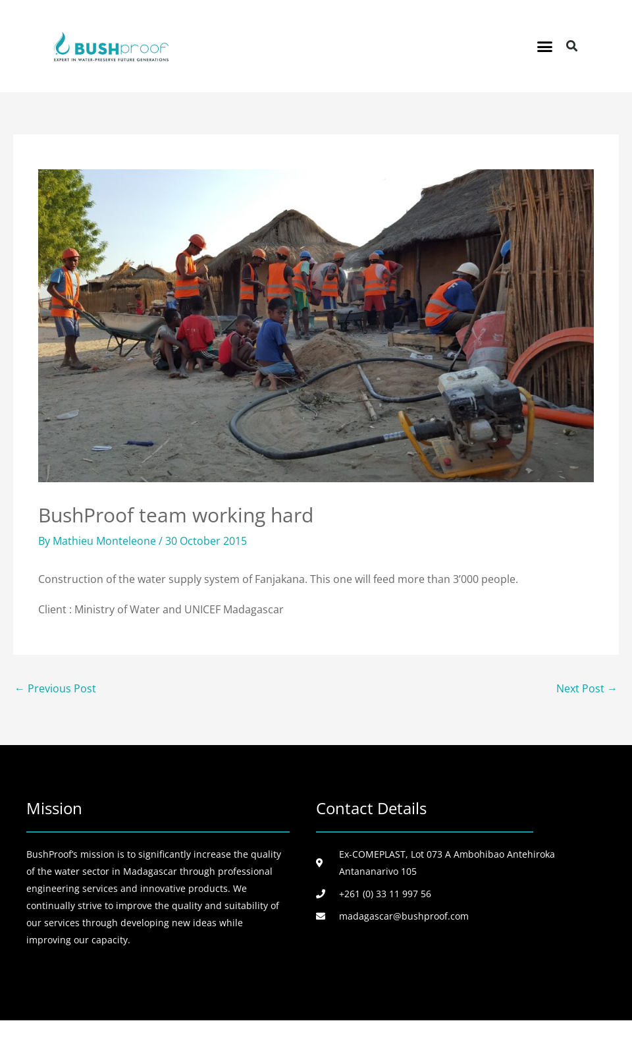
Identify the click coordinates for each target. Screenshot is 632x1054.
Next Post (587, 688)
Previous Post (55, 688)
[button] (545, 46)
